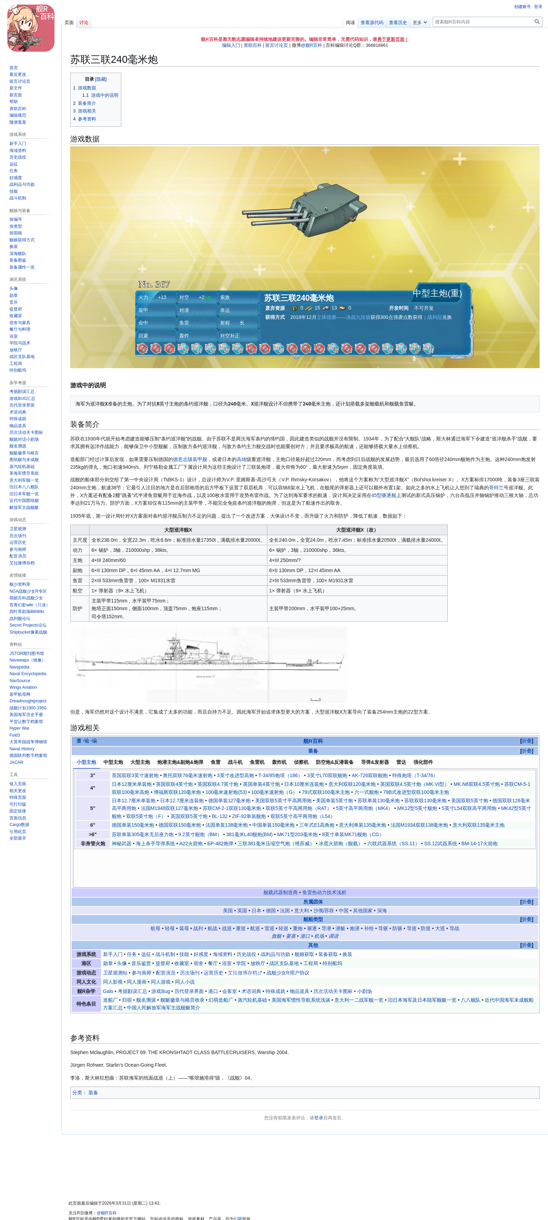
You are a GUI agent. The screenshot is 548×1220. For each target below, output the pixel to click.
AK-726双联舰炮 (370, 775)
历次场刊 (190, 935)
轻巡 (283, 891)
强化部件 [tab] (423, 762)
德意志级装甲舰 (190, 459)
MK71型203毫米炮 (297, 834)
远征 (146, 917)
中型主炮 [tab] (113, 762)
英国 (242, 873)
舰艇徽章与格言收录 (182, 963)
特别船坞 (332, 926)
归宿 (127, 963)
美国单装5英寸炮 (334, 800)
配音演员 (165, 935)
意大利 (301, 873)
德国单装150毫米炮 (133, 825)
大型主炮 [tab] (140, 762)
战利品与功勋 (275, 917)
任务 (132, 917)
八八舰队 (471, 963)
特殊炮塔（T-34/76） (415, 775)
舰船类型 (313, 882)
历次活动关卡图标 (333, 954)
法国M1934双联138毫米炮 (419, 825)
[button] (17, 838)
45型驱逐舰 (384, 495)
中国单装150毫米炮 (273, 825)
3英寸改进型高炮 (235, 775)
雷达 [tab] (401, 762)
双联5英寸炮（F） (146, 816)
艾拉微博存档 (242, 935)
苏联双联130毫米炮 (425, 800)
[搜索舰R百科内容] (487, 22)
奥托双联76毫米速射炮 (187, 775)
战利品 (434, 317)
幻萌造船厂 (221, 963)
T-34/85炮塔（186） (280, 775)
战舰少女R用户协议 (288, 935)
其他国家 (363, 873)
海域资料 (222, 917)
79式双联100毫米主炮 (326, 792)
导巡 (412, 891)
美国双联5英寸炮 (469, 800)
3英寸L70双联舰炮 (327, 775)
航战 (212, 891)
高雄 (241, 459)
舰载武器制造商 (281, 855)
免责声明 (126, 1205)
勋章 (108, 926)
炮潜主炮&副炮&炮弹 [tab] (180, 762)
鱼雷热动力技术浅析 (324, 855)
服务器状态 (199, 1205)
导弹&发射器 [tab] (375, 762)
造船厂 (110, 963)
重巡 (241, 891)
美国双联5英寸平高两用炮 (283, 800)
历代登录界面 (189, 954)
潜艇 (340, 891)
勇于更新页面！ (393, 39)
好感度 (201, 917)
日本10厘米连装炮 (304, 784)
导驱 (383, 891)
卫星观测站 (115, 935)
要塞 (291, 899)
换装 (347, 917)
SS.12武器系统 (440, 843)
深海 (382, 873)
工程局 (310, 926)
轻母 (170, 891)
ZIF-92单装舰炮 (249, 816)
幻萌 (238, 1181)
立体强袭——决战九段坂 (343, 317)
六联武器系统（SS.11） (393, 843)
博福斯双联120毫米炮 (177, 792)
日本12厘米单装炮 (132, 784)
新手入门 (113, 917)
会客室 (229, 954)
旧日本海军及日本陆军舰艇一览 (422, 963)
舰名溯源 (146, 963)
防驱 (397, 891)
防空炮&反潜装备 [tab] (335, 762)
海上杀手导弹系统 (155, 843)
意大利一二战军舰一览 (358, 963)
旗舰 (276, 899)
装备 (313, 751)
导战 (454, 891)
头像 (122, 926)
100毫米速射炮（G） (274, 792)
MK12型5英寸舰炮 (417, 808)
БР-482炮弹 (220, 843)
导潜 (326, 891)
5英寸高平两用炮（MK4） (364, 808)
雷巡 (269, 891)
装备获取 (328, 917)
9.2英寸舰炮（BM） (200, 834)
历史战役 (246, 917)
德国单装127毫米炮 (229, 800)
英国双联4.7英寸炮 (217, 784)
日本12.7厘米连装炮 (182, 800)
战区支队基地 (284, 926)
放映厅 (258, 926)
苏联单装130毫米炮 (379, 800)
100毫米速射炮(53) (226, 792)
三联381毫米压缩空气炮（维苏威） (276, 843)
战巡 (227, 891)
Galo (108, 954)
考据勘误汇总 (132, 954)
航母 (155, 891)
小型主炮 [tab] (86, 762)
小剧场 (364, 954)
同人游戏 (161, 945)
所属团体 (313, 865)
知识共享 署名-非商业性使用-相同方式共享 (162, 1187)
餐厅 (213, 926)
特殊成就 (275, 954)
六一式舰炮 (366, 792)
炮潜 (355, 891)
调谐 (333, 899)
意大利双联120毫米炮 (352, 784)
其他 (313, 908)
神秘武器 (121, 843)
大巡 (440, 891)
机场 (319, 899)
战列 (198, 891)
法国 (285, 873)
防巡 (426, 891)
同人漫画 (136, 945)
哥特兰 (496, 487)
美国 (228, 873)
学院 (241, 926)
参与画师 (141, 935)
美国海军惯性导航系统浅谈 (301, 963)
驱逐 (312, 891)
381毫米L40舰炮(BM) (249, 834)
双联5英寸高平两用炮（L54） (303, 816)
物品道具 (299, 954)
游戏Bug (160, 954)
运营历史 (213, 935)
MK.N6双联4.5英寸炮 (477, 784)
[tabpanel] (305, 809)
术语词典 (251, 954)
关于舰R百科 (101, 1205)
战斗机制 (165, 917)
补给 (369, 891)
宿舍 (198, 926)
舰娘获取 (304, 917)
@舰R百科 (311, 45)
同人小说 (185, 945)
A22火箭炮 (191, 843)
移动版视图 (225, 1205)
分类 (77, 1055)
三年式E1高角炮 (316, 825)
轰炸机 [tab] (279, 762)
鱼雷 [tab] (216, 762)
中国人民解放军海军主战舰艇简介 (163, 970)
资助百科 (253, 45)
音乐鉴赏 (141, 926)
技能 (184, 917)
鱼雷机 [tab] (257, 762)
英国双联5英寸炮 (189, 816)
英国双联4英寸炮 (174, 784)
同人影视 (113, 945)
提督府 (163, 926)
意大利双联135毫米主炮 (479, 825)
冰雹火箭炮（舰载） (341, 843)
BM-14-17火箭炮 (480, 843)
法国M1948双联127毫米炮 (169, 808)
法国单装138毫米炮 (227, 825)
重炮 (298, 891)
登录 (318, 1080)
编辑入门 (231, 45)
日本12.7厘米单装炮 (134, 800)
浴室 (227, 926)
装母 (184, 891)
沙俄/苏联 (323, 873)
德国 (271, 873)
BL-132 (220, 816)
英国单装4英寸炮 (261, 784)
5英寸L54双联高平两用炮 (469, 808)
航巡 (255, 891)
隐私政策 (76, 1205)
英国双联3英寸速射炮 (135, 775)
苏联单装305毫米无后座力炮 (143, 834)
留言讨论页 (276, 45)
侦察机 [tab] (301, 762)
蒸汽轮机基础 (252, 963)
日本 (256, 873)
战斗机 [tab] (235, 762)
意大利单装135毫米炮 (362, 825)
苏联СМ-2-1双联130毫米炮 (232, 808)
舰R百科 (313, 741)
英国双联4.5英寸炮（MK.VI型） (414, 784)
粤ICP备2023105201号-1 (162, 1205)
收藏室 (181, 926)
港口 (305, 899)
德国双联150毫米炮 (180, 825)
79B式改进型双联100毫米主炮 (416, 792)
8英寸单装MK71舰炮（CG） (353, 834)
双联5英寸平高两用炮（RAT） (299, 808)
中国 (343, 873)
